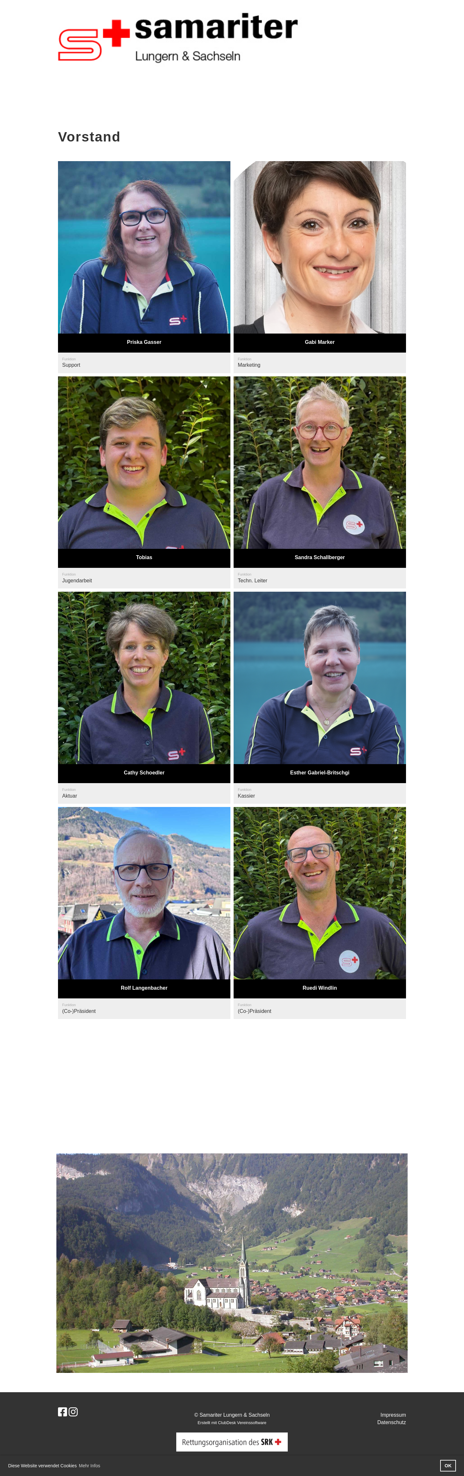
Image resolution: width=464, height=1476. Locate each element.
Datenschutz (391, 1422)
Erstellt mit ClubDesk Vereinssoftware (232, 1422)
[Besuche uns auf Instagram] (73, 1412)
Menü (441, 12)
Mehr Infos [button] (89, 1465)
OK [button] (448, 1465)
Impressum (393, 1415)
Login (406, 12)
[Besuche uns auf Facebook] (62, 1412)
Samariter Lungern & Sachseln (91, 12)
